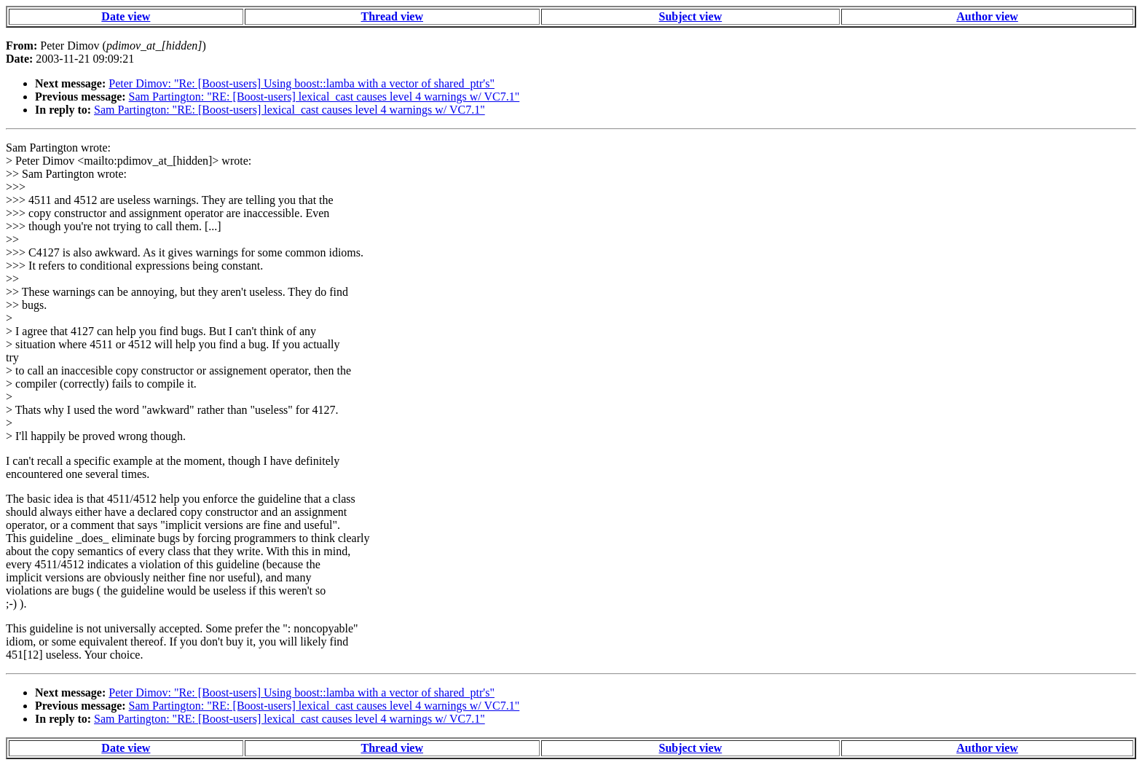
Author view (987, 16)
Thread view (392, 16)
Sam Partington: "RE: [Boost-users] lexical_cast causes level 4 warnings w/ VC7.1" (324, 96)
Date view (125, 16)
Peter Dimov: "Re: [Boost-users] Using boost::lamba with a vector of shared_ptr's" (302, 83)
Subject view (690, 16)
